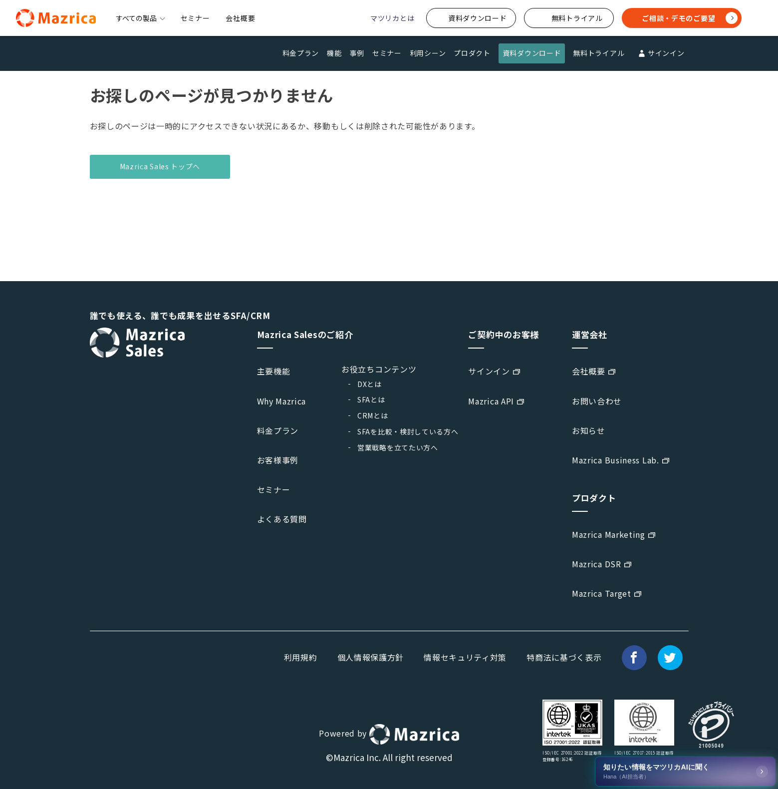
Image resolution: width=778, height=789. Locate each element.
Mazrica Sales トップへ (160, 166)
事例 (357, 53)
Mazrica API (491, 401)
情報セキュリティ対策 (465, 657)
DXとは (369, 384)
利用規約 (300, 657)
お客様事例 (278, 460)
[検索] (756, 18)
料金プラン (300, 53)
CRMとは (372, 415)
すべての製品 (140, 18)
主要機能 (273, 371)
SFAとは (371, 399)
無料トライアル (598, 53)
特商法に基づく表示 (563, 657)
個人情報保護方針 (370, 657)
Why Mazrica (281, 401)
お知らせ (588, 430)
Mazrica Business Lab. (615, 460)
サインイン (660, 53)
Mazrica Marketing (608, 534)
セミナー (195, 18)
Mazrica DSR (596, 564)
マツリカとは (392, 18)
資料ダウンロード (532, 53)
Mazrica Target (601, 593)
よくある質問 (282, 519)
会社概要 (240, 18)
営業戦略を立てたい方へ (397, 447)
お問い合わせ (597, 401)
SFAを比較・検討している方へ (408, 431)
